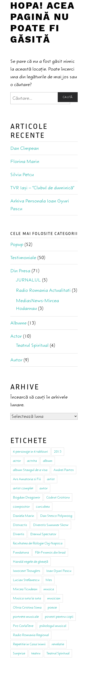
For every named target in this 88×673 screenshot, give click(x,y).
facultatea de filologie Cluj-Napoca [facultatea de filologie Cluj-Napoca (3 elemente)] (37, 543)
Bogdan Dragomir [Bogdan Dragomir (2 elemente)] (26, 497)
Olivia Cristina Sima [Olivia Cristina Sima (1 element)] (27, 607)
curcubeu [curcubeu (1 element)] (43, 506)
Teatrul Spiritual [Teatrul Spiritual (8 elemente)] (57, 653)
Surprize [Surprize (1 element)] (19, 653)
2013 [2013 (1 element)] (57, 451)
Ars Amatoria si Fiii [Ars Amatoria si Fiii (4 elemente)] (27, 479)
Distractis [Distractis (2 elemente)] (20, 525)
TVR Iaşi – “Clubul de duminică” (42, 188)
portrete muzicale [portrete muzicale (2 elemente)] (26, 616)
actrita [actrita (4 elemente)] (32, 461)
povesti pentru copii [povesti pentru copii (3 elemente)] (59, 616)
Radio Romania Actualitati (43, 290)
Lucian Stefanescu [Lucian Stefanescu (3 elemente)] (26, 580)
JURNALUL (28, 280)
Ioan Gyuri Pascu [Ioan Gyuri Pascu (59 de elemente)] (58, 571)
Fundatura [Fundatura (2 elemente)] (21, 552)
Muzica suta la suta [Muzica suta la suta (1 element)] (27, 598)
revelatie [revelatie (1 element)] (58, 644)
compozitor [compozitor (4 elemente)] (21, 506)
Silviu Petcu (22, 175)
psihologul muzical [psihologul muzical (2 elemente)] (52, 626)
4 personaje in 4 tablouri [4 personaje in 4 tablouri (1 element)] (30, 451)
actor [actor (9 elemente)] (17, 461)
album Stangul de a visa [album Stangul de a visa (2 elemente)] (30, 470)
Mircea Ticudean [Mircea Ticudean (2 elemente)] (25, 589)
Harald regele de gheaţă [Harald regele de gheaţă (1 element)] (30, 561)
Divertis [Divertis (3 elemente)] (18, 534)
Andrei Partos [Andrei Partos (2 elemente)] (64, 470)
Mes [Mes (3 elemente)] (49, 580)
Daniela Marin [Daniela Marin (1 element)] (23, 516)
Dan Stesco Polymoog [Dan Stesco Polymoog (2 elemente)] (56, 516)
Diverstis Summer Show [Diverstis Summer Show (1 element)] (51, 525)
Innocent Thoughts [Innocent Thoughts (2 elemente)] (26, 571)
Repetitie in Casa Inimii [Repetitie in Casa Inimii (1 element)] (29, 644)
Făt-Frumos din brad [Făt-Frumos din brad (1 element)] (50, 552)
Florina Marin (24, 161)
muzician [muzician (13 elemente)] (53, 598)
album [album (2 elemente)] (47, 461)
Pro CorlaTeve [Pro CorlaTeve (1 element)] (23, 626)
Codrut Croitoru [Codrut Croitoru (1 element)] (58, 497)
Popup (16, 244)
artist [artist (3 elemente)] (51, 479)
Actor (16, 336)
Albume (18, 323)
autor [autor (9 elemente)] (43, 488)
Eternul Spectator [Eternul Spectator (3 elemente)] (43, 534)
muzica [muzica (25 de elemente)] (48, 589)
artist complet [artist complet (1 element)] (23, 488)
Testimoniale (23, 258)
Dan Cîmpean (24, 148)
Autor (16, 360)
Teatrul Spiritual (32, 345)
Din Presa (20, 271)
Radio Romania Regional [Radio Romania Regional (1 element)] (31, 635)
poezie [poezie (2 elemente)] (52, 607)
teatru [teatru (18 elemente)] (35, 653)
